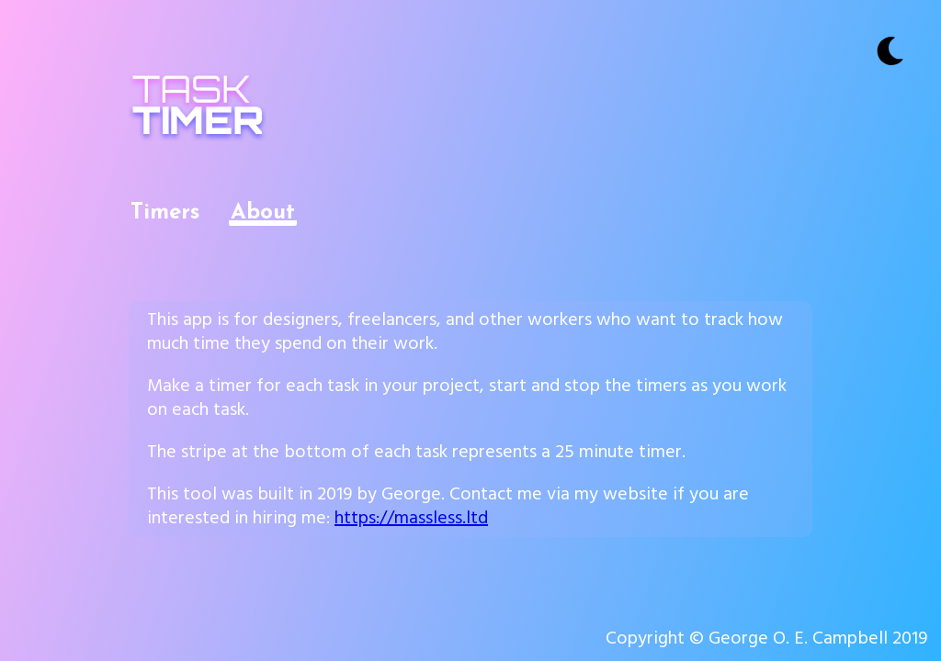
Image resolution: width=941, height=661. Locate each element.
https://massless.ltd (411, 520)
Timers (164, 213)
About (263, 213)
